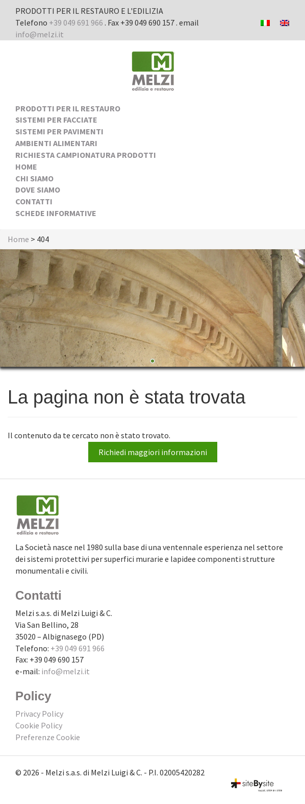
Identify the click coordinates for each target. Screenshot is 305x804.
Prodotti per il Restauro (67, 108)
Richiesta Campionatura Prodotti (85, 155)
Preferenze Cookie (47, 737)
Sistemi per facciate (56, 119)
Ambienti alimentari (56, 143)
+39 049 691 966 (76, 22)
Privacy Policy (39, 713)
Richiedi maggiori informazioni (152, 452)
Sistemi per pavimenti (59, 131)
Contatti (34, 201)
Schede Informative (55, 213)
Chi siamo (34, 178)
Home (26, 166)
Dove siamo (37, 189)
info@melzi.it (39, 34)
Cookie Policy (38, 725)
